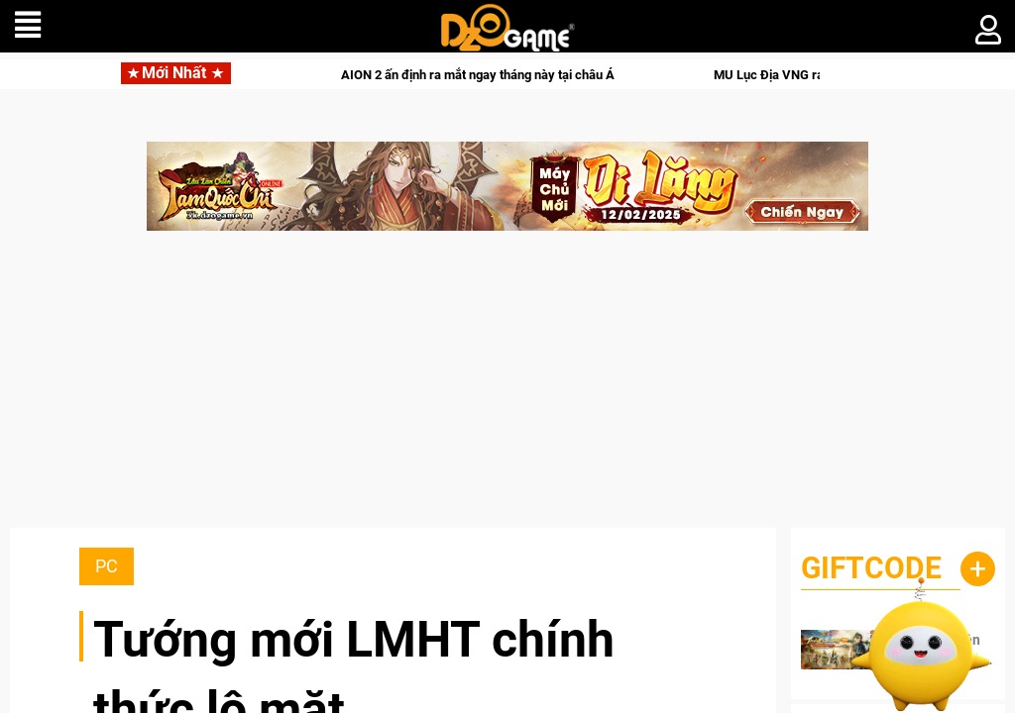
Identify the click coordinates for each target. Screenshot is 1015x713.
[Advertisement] (507, 389)
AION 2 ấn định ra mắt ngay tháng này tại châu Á (500, 74)
